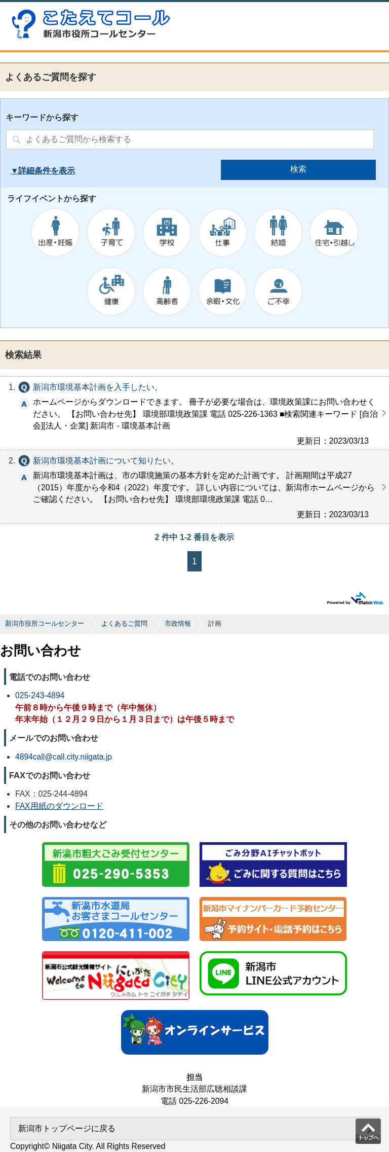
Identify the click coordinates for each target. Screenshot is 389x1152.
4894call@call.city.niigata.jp (63, 756)
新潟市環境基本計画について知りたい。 (194, 486)
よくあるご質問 (124, 623)
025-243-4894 (39, 695)
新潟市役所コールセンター (44, 623)
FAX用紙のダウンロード (59, 806)
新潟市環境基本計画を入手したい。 (194, 413)
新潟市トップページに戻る (66, 1128)
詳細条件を (38, 170)
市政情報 (178, 623)
